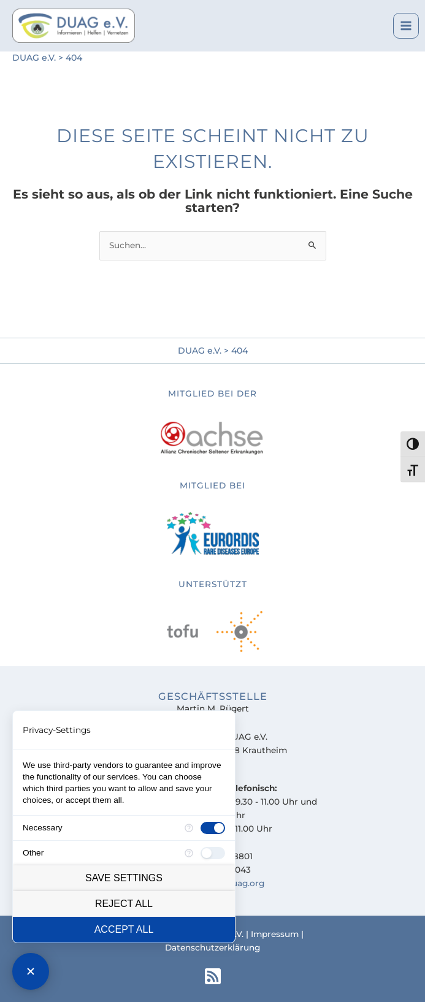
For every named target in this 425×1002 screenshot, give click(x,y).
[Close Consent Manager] (30, 971)
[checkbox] (213, 828)
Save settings (124, 878)
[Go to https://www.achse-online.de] (212, 422)
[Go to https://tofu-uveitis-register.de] (212, 517)
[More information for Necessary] (189, 828)
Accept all (124, 929)
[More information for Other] (189, 853)
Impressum (275, 934)
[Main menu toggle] (406, 26)
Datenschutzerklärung (212, 947)
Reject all (124, 903)
